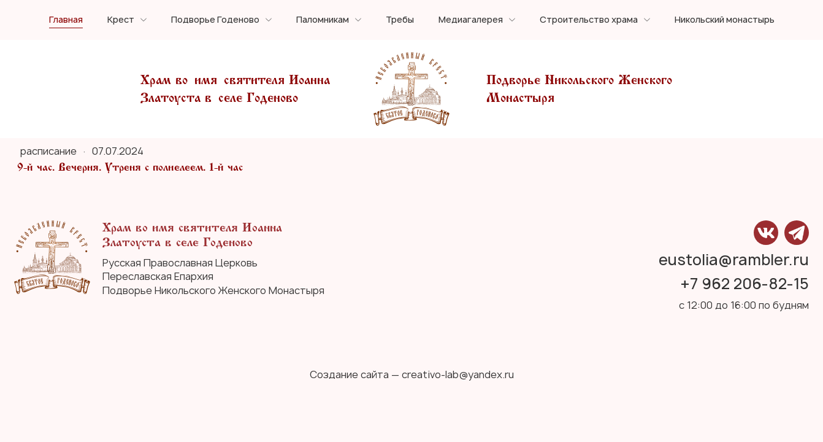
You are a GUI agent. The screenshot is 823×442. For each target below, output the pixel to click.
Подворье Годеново (215, 20)
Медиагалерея (470, 20)
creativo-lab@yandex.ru (458, 374)
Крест (120, 20)
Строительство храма (589, 20)
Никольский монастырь (725, 20)
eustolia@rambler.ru (734, 260)
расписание (49, 151)
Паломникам (322, 20)
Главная (66, 20)
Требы (400, 20)
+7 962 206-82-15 (745, 284)
